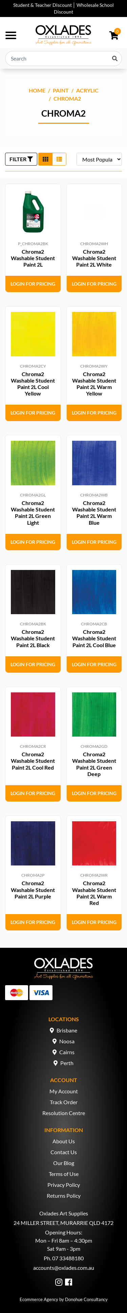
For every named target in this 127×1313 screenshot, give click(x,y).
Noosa (67, 1041)
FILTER (21, 159)
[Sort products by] (99, 159)
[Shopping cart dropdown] (114, 35)
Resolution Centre (63, 1113)
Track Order (64, 1102)
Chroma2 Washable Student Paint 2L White (94, 258)
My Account (63, 1091)
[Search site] (115, 58)
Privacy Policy (63, 1184)
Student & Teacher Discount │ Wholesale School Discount (63, 8)
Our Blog (63, 1163)
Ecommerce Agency (39, 1299)
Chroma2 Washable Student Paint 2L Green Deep (94, 764)
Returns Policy (64, 1195)
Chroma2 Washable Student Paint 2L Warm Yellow (94, 384)
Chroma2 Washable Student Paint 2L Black (33, 638)
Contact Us (63, 1152)
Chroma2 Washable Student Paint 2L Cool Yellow (33, 384)
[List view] (59, 159)
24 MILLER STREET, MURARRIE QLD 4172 (63, 1222)
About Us (63, 1141)
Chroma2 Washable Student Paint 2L (33, 258)
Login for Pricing (32, 284)
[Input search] (63, 58)
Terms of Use (64, 1174)
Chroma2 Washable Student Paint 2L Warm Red (94, 893)
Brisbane (67, 1030)
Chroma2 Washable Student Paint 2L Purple (33, 889)
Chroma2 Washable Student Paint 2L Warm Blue (94, 513)
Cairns (67, 1052)
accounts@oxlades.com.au (63, 1267)
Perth (66, 1063)
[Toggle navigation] (10, 35)
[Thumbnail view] (45, 159)
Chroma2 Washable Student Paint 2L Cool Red (33, 760)
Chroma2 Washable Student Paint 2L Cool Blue (94, 638)
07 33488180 (68, 1258)
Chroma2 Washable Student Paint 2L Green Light (33, 513)
